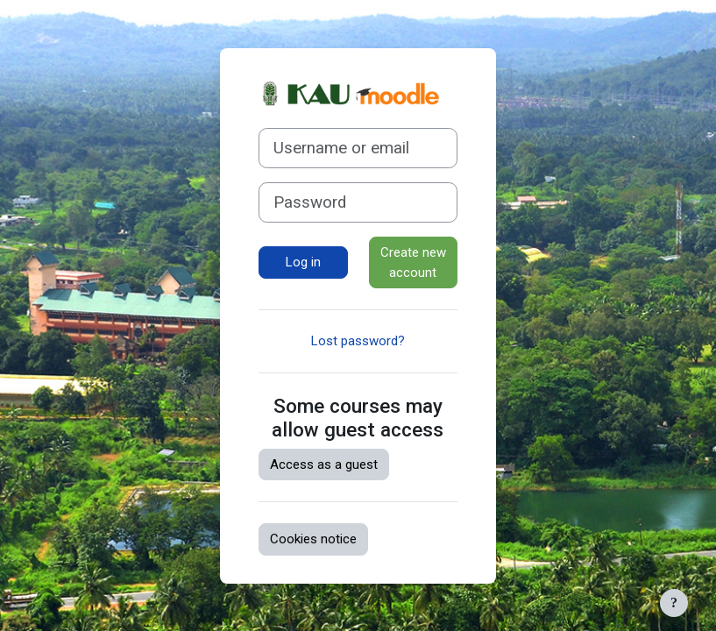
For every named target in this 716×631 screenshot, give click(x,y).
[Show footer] (674, 603)
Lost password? (358, 341)
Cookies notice (313, 539)
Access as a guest (324, 464)
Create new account (413, 262)
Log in (303, 262)
